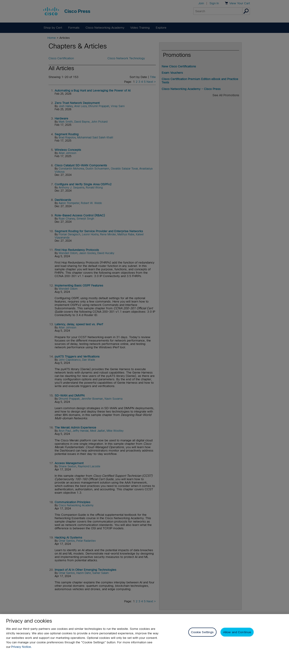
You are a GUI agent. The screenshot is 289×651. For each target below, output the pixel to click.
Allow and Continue (237, 633)
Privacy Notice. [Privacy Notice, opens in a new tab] (21, 648)
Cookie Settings (202, 633)
